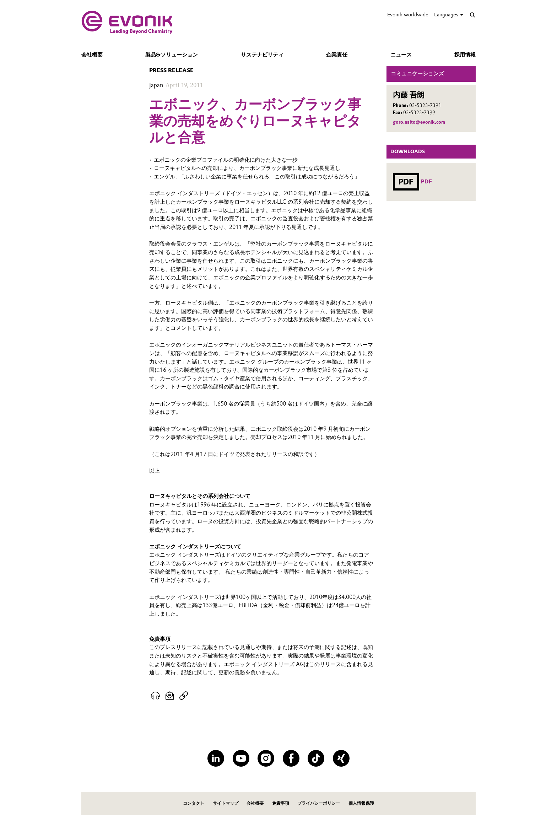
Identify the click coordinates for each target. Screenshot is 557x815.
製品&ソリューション (171, 55)
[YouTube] (241, 758)
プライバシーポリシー (318, 803)
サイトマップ (225, 803)
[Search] (472, 14)
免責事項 (280, 803)
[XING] (341, 758)
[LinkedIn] (215, 758)
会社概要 (92, 55)
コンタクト (193, 803)
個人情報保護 (361, 803)
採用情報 (465, 55)
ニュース (401, 55)
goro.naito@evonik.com (419, 122)
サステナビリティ (262, 55)
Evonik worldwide (407, 14)
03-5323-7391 (425, 105)
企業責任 (336, 55)
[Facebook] (291, 758)
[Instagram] (266, 758)
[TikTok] (316, 758)
